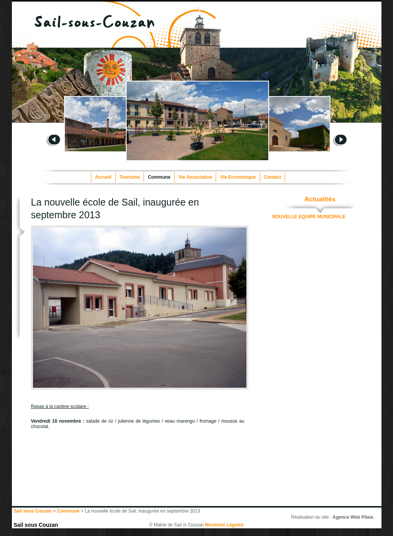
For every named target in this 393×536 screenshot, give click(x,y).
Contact (272, 177)
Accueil (103, 177)
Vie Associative (195, 177)
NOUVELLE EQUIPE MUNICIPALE (308, 216)
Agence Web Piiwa (353, 517)
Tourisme (129, 177)
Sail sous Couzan (36, 525)
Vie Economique (238, 177)
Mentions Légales (224, 525)
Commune (159, 177)
